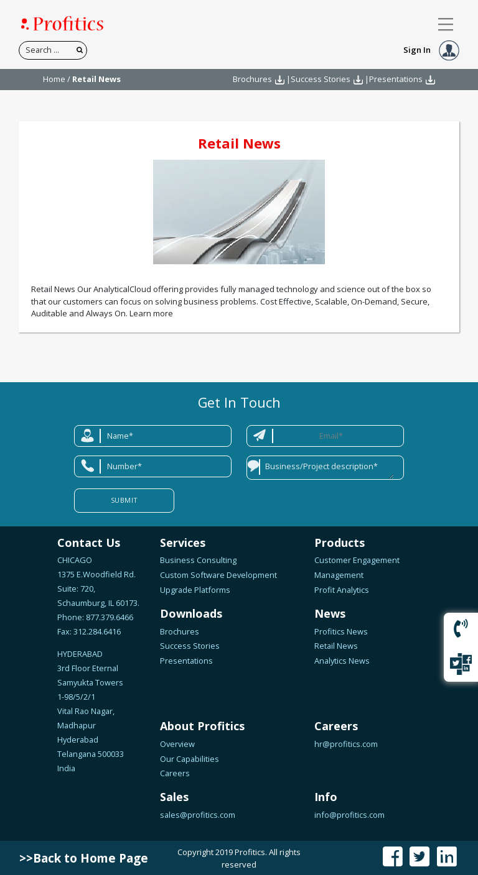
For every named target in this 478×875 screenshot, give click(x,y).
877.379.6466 (108, 617)
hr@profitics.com (346, 743)
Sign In (431, 49)
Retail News (239, 143)
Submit (124, 500)
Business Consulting (198, 560)
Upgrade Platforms (195, 589)
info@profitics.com (349, 814)
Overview (177, 743)
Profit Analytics (341, 589)
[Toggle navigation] (446, 24)
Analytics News (342, 660)
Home (54, 79)
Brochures (252, 79)
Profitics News (341, 631)
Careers (175, 773)
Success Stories (320, 79)
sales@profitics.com (197, 814)
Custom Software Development (218, 574)
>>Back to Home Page (83, 858)
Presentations (396, 79)
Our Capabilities (189, 758)
